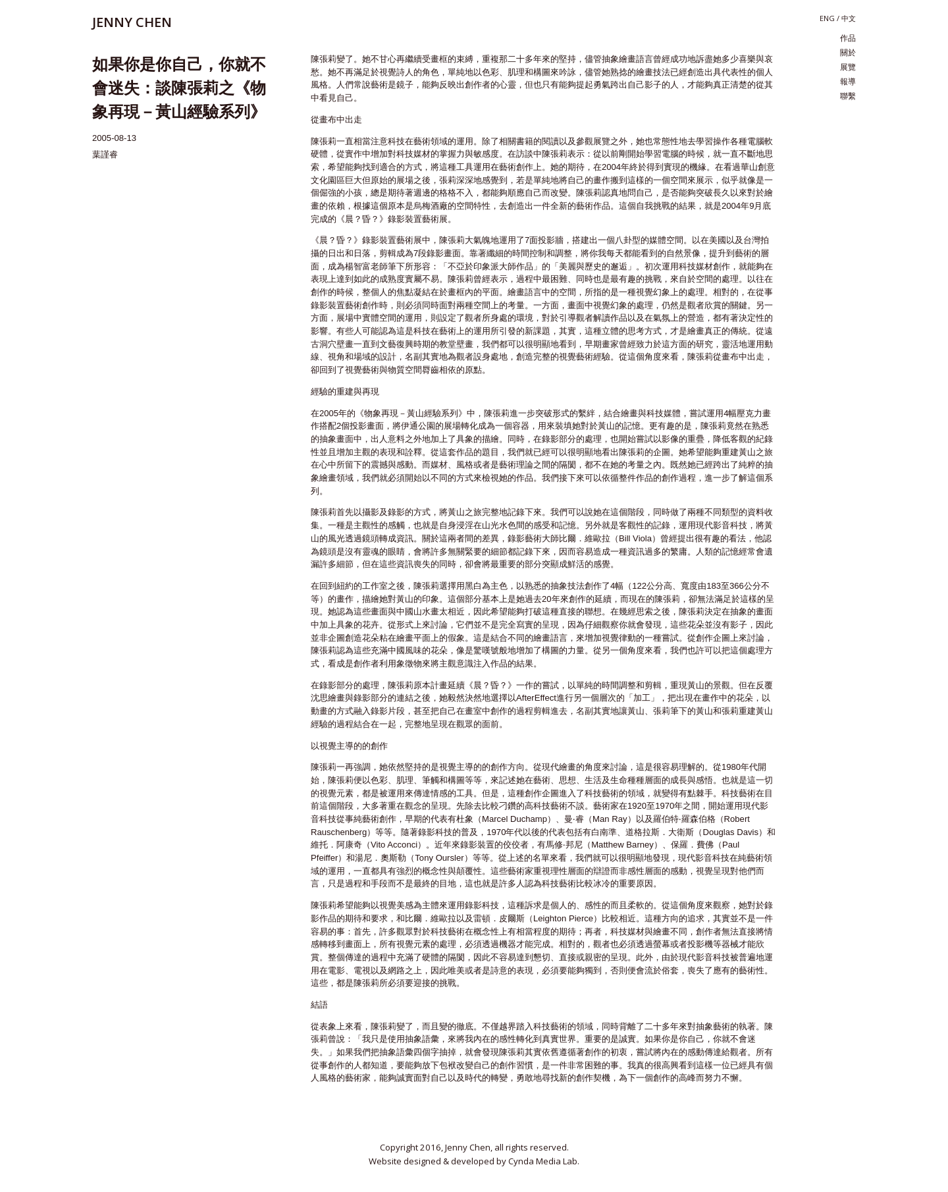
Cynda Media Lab (542, 1161)
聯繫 (848, 96)
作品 (848, 38)
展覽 (848, 67)
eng (827, 18)
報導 (848, 81)
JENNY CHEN (132, 22)
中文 (848, 18)
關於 (848, 52)
